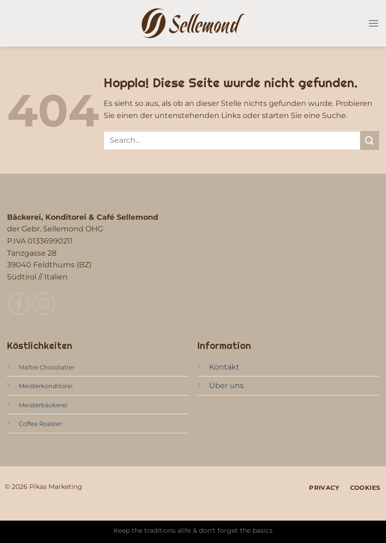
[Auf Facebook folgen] (19, 303)
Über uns (226, 385)
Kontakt (224, 366)
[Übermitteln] (369, 140)
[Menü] (373, 23)
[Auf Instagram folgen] (44, 303)
